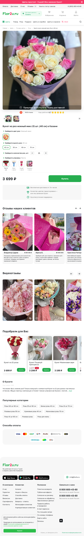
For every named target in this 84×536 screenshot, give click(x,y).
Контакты (6, 504)
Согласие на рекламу (45, 495)
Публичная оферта (44, 492)
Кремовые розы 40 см (32, 411)
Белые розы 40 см (47, 406)
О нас (23, 6)
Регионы (40, 521)
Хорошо (19, 531)
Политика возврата (44, 489)
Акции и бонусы (21, 492)
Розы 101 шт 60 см (11, 406)
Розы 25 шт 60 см (29, 406)
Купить (64, 178)
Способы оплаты (21, 495)
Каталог (18, 489)
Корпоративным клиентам (25, 507)
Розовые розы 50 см (12, 411)
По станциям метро (44, 512)
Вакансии (6, 498)
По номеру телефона (45, 515)
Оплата (5, 6)
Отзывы (32, 6)
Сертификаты (8, 501)
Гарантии (6, 492)
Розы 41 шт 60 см (10, 417)
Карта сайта (41, 518)
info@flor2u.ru (73, 477)
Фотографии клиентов (23, 504)
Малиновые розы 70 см (54, 411)
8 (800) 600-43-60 (74, 6)
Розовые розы (27, 417)
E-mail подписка (43, 509)
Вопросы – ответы (22, 501)
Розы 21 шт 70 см (65, 406)
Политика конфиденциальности (71, 532)
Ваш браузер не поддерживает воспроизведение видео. (18, 300)
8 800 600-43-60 (68, 489)
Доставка (14, 6)
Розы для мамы (43, 417)
